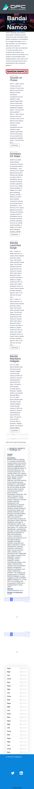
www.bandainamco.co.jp (15, 590)
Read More (15, 145)
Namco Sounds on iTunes (16, 77)
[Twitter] (12, 773)
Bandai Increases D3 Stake (15, 153)
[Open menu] (31, 6)
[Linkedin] (21, 773)
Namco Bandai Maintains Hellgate (15, 357)
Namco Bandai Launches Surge (15, 244)
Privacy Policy (17, 788)
